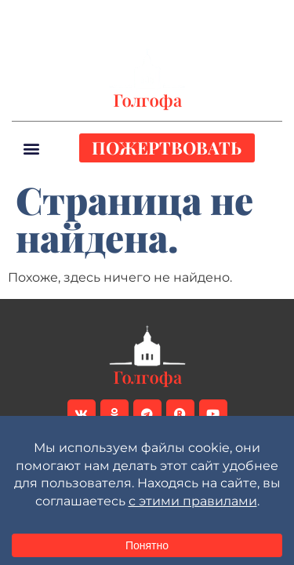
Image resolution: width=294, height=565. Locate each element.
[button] (269, 16)
